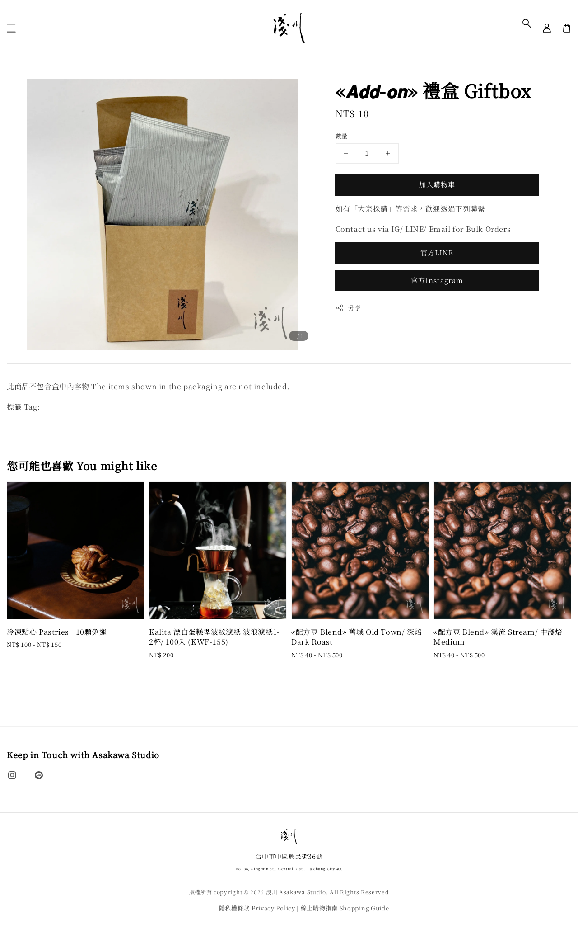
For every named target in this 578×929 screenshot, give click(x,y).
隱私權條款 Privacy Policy (257, 908)
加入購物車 (437, 184)
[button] (527, 23)
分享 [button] (348, 307)
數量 (342, 136)
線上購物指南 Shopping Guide (345, 908)
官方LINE (436, 252)
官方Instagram (437, 280)
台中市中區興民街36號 (289, 862)
